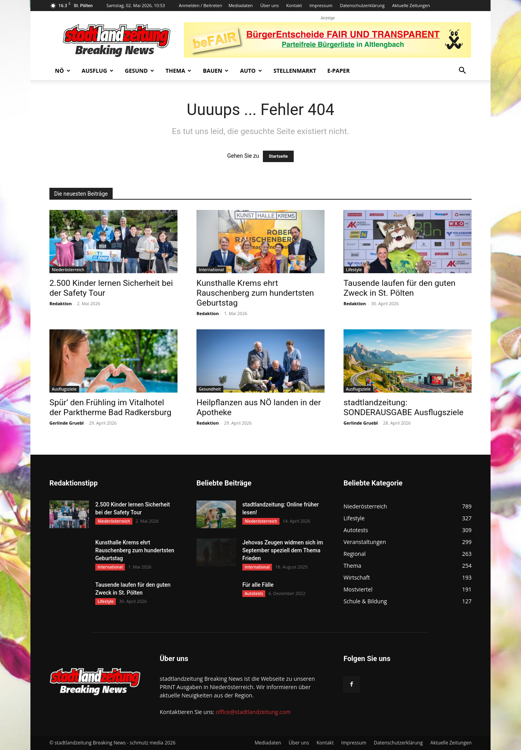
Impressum (321, 5)
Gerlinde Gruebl (66, 423)
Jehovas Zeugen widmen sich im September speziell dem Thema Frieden (282, 550)
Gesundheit (210, 389)
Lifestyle (354, 269)
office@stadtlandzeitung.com (253, 712)
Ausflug (97, 70)
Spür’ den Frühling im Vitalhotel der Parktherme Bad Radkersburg (110, 407)
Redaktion (60, 303)
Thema (179, 70)
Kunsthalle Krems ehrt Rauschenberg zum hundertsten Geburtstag (255, 293)
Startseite (278, 156)
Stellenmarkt (295, 70)
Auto (251, 70)
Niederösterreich (68, 269)
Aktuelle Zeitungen (411, 5)
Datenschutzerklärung (362, 5)
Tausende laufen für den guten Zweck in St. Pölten (399, 288)
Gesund (139, 70)
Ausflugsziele (64, 389)
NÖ (62, 70)
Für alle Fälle (258, 585)
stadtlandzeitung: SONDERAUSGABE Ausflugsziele (403, 407)
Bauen (215, 70)
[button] (462, 71)
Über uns (269, 5)
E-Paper (338, 70)
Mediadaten (240, 5)
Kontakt (294, 5)
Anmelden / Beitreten (200, 5)
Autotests (254, 593)
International (211, 269)
